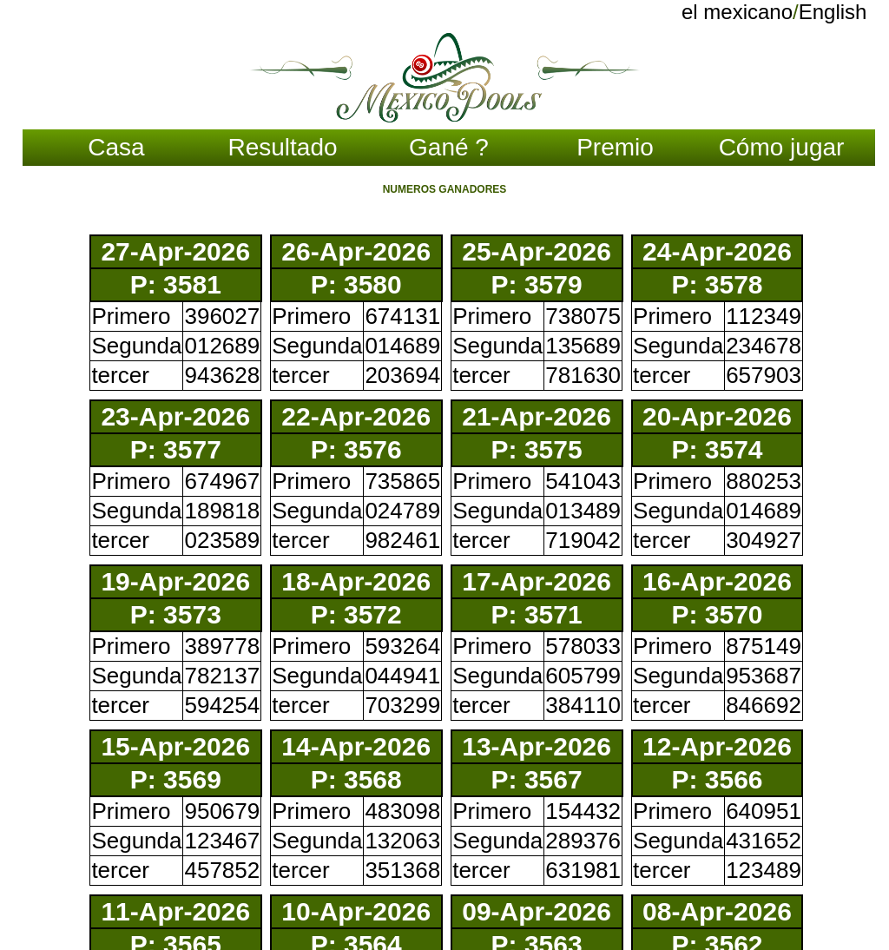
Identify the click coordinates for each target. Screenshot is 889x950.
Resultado (282, 147)
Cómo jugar (782, 147)
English (833, 11)
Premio (615, 147)
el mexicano (737, 11)
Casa (116, 147)
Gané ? (449, 147)
